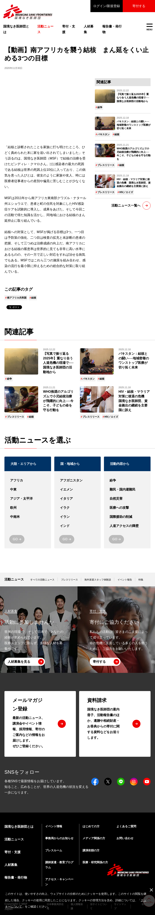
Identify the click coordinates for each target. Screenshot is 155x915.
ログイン (106, 6)
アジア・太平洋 (27, 498)
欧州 (27, 507)
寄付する (138, 6)
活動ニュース (14, 579)
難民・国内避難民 (127, 489)
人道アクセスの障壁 (127, 526)
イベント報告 (124, 579)
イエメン (77, 489)
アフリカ (27, 480)
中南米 (27, 516)
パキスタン (103, 134)
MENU (149, 27)
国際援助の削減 (127, 516)
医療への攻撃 (127, 507)
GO (15, 539)
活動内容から (119, 463)
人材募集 (88, 29)
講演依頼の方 (91, 850)
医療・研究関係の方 (95, 862)
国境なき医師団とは (16, 29)
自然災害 (127, 498)
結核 (33, 297)
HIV (52, 164)
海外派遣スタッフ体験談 (97, 579)
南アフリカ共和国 (16, 297)
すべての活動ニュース (42, 579)
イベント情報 (53, 826)
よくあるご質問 (126, 826)
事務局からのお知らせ (59, 838)
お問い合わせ (124, 838)
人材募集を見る (19, 661)
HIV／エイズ (126, 192)
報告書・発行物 (112, 29)
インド (77, 526)
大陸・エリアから (23, 463)
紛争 (99, 107)
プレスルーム (53, 850)
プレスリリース (105, 165)
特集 (140, 579)
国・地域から (70, 463)
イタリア (77, 498)
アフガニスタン (77, 480)
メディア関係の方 (94, 838)
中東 (27, 489)
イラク (77, 507)
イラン (77, 516)
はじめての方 (91, 826)
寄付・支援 (68, 29)
